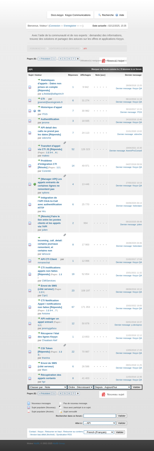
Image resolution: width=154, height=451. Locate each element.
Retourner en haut (53, 431)
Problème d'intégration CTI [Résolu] (47, 164)
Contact (32, 431)
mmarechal (44, 262)
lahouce (46, 254)
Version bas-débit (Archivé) (42, 434)
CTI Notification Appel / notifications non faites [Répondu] (50, 304)
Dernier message (133, 75)
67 (73, 307)
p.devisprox (136, 325)
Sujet (31, 75)
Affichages (85, 75)
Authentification (50, 119)
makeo (45, 155)
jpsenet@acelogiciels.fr (50, 102)
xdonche (46, 137)
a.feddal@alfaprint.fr (53, 93)
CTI (43, 98)
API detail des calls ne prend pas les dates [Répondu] (49, 131)
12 (73, 323)
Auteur (38, 75)
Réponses (73, 75)
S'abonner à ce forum (131, 69)
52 (73, 149)
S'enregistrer (70, 25)
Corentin (46, 171)
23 (73, 290)
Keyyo (41, 431)
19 (73, 274)
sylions (45, 192)
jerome (45, 122)
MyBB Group (59, 443)
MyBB (36, 443)
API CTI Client (49, 259)
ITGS (44, 114)
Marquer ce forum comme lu (105, 69)
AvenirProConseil (134, 151)
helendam (137, 206)
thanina (46, 357)
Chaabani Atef (49, 340)
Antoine (46, 313)
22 (73, 351)
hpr (43, 381)
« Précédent (44, 59)
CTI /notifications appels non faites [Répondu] (49, 271)
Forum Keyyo (37, 48)
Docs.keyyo (57, 15)
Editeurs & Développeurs (64, 48)
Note (97, 75)
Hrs (44, 211)
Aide (119, 15)
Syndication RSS (64, 434)
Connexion (55, 25)
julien (44, 229)
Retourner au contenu (73, 431)
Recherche (106, 15)
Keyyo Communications (78, 15)
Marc (44, 369)
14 (73, 165)
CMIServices (49, 280)
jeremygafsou (49, 328)
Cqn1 (45, 295)
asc (102, 75)
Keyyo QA (137, 88)
